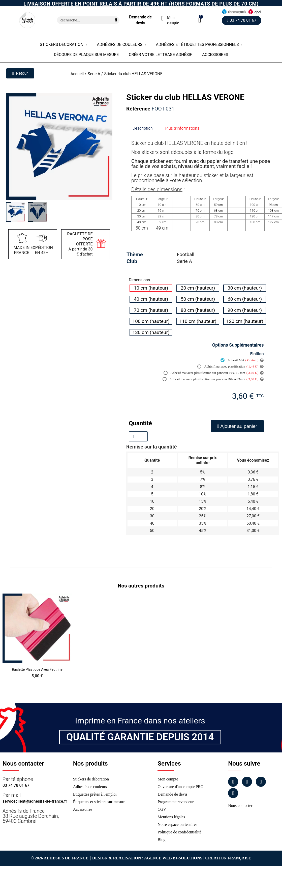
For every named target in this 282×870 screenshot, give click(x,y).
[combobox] (82, 20)
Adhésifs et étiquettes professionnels (199, 44)
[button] (199, 20)
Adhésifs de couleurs (121, 44)
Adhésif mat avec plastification (228, 366)
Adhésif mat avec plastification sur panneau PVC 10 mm (211, 373)
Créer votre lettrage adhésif (160, 54)
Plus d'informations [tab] (182, 128)
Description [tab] (142, 128)
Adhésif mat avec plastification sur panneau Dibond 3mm (210, 379)
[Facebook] (233, 782)
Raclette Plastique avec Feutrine (37, 669)
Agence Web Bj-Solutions (173, 858)
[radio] (151, 288)
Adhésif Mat (239, 360)
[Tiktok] (233, 793)
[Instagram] (247, 782)
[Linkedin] (261, 782)
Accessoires (215, 54)
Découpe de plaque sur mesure (86, 54)
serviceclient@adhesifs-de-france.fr (35, 801)
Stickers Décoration (63, 44)
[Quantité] (138, 436)
